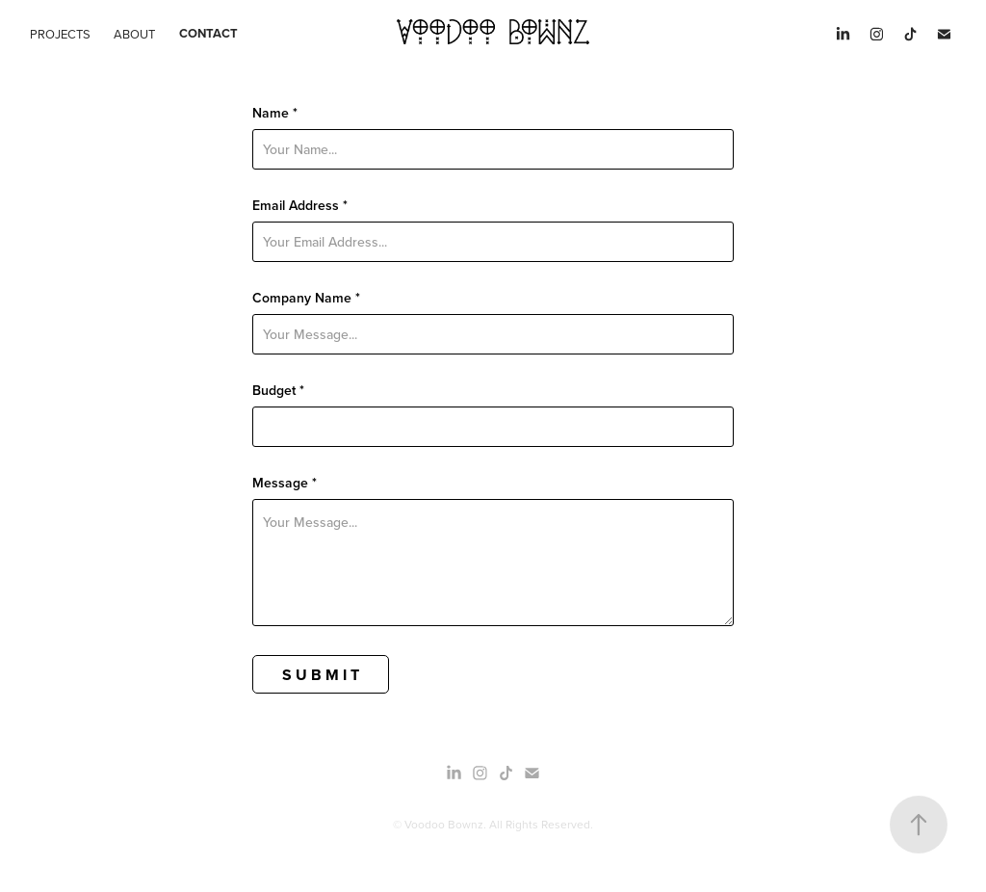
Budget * (278, 390)
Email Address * (300, 205)
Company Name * (306, 297)
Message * (284, 482)
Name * (275, 112)
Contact (208, 33)
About (134, 33)
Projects (60, 33)
